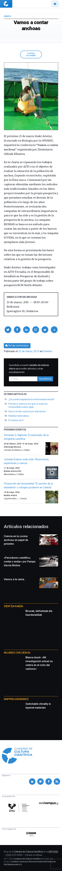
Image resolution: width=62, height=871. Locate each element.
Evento (7, 16)
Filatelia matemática (18, 416)
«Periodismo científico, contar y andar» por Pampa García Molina (19, 561)
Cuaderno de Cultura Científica (27, 859)
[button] (8, 329)
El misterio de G (16, 420)
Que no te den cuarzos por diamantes (27, 411)
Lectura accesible (31, 54)
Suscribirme (45, 378)
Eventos (47, 351)
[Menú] (55, 4)
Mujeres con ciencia (17, 652)
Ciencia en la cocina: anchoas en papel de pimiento (16, 540)
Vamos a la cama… (15, 579)
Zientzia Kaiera (13, 606)
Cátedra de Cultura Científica (28, 851)
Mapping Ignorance (16, 699)
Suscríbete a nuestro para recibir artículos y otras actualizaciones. (29, 368)
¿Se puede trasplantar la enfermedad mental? (31, 399)
